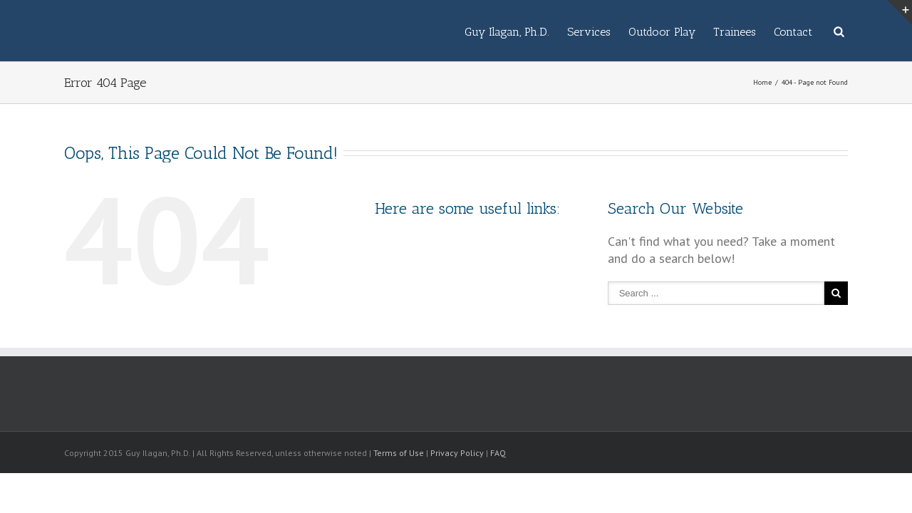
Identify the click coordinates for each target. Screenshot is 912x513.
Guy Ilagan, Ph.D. (435, 31)
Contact (779, 31)
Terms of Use (398, 452)
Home (762, 82)
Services (532, 31)
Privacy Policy (457, 452)
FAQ (498, 452)
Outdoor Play (619, 31)
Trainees (706, 31)
